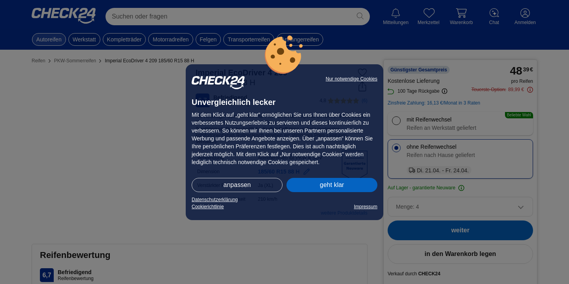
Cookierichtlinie (208, 206)
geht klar (332, 184)
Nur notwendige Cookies (351, 79)
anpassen (237, 184)
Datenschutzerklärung (215, 199)
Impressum (365, 206)
